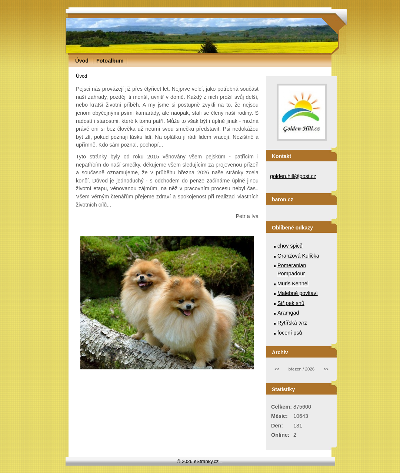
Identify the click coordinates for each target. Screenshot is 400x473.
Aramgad (288, 313)
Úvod (82, 61)
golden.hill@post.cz (293, 176)
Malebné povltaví (297, 293)
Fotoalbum (110, 61)
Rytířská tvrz (292, 323)
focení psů (289, 333)
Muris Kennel (293, 283)
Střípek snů (290, 303)
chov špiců (290, 246)
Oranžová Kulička (298, 256)
